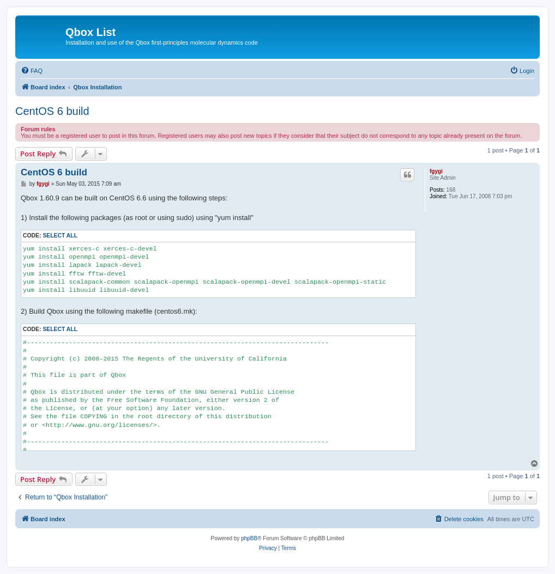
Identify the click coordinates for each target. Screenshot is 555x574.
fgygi (436, 171)
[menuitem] (32, 70)
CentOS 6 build (52, 111)
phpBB (249, 538)
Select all (60, 236)
